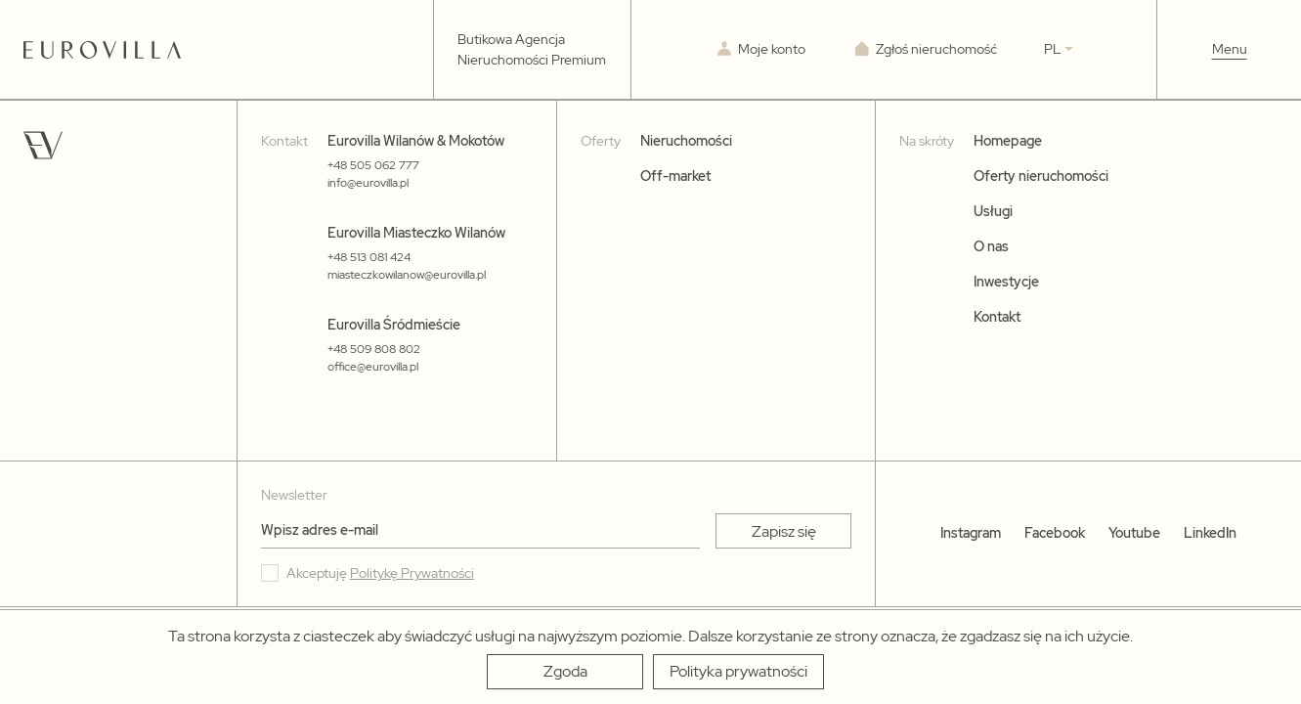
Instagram (970, 533)
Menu (1229, 49)
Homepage (1008, 141)
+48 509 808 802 (373, 349)
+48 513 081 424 (369, 257)
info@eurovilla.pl (368, 183)
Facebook (1054, 533)
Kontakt (997, 317)
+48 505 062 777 (373, 165)
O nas (991, 246)
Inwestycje (1006, 281)
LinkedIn (1210, 533)
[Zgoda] (565, 671)
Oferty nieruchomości (1041, 176)
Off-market (675, 176)
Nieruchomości (686, 141)
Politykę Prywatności (412, 573)
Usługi (993, 211)
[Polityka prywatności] (738, 671)
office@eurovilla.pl (372, 366)
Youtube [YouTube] (1134, 533)
